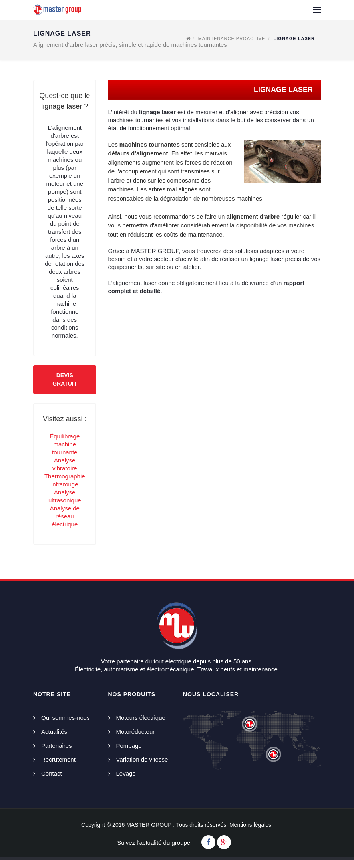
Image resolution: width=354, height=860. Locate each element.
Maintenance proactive (231, 38)
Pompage (129, 745)
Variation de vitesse (142, 759)
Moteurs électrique (140, 717)
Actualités (54, 731)
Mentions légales (250, 825)
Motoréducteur (135, 731)
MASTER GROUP (148, 825)
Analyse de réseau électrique (65, 516)
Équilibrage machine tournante (65, 444)
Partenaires (56, 745)
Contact (51, 773)
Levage (126, 773)
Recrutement (58, 759)
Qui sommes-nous (65, 717)
